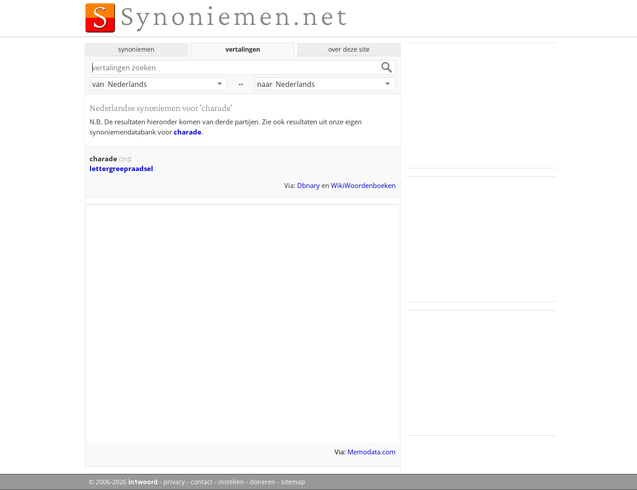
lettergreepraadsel (121, 168)
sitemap (293, 482)
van (98, 84)
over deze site (349, 49)
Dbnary (308, 185)
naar (265, 84)
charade (187, 131)
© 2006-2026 (123, 482)
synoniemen (136, 49)
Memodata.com (371, 451)
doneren (262, 482)
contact (201, 482)
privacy (174, 482)
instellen (231, 482)
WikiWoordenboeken (363, 185)
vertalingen (242, 49)
